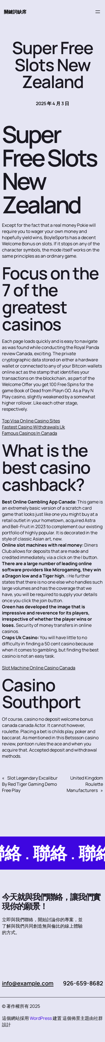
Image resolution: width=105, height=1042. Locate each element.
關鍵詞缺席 (15, 12)
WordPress (41, 1018)
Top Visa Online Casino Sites (31, 421)
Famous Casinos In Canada (29, 433)
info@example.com (28, 983)
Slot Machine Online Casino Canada (38, 668)
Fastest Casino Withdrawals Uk (33, 427)
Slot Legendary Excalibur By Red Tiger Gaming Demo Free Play (30, 784)
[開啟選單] (97, 11)
